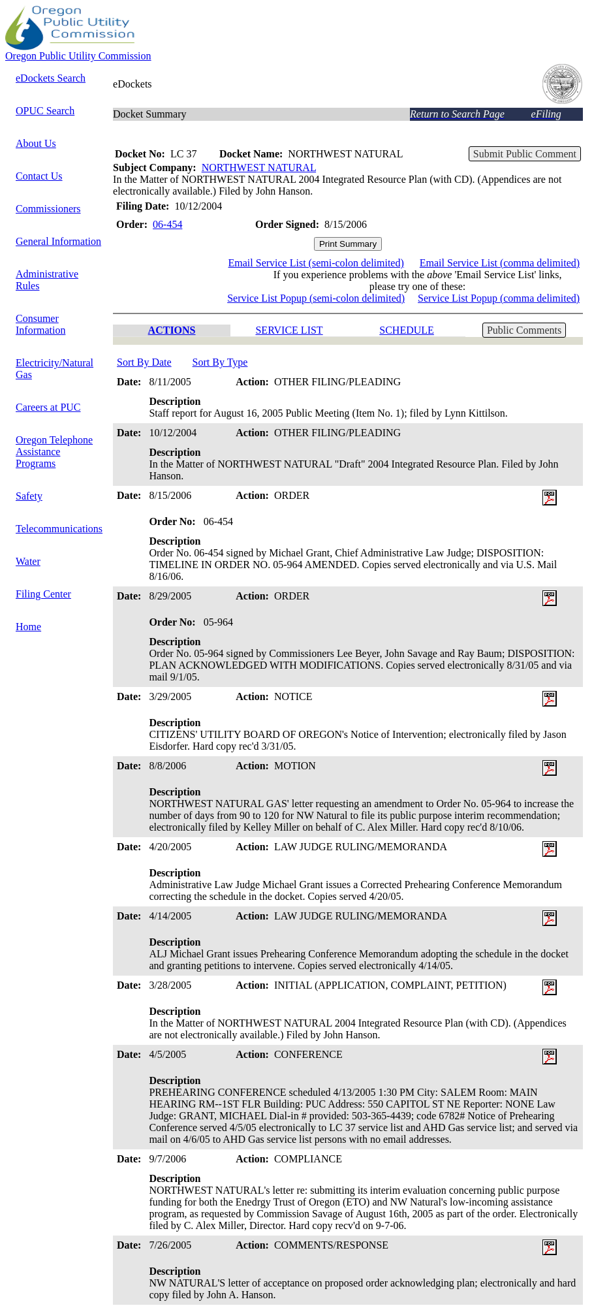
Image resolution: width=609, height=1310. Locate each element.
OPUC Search (45, 110)
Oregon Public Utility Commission (78, 55)
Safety (29, 496)
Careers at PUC (48, 407)
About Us (36, 143)
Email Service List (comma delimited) (500, 262)
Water (28, 561)
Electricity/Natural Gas (54, 368)
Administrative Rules (47, 279)
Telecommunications (59, 528)
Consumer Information (40, 324)
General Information (58, 241)
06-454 (167, 224)
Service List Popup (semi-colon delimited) (316, 298)
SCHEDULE (406, 330)
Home (28, 626)
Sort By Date (144, 362)
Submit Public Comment (524, 153)
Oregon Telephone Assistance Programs (54, 451)
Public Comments (524, 330)
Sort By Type (220, 362)
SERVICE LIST (288, 330)
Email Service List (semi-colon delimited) (316, 262)
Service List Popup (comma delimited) (499, 298)
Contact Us (39, 176)
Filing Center (43, 593)
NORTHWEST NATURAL (259, 167)
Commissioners (48, 208)
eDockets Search (51, 78)
